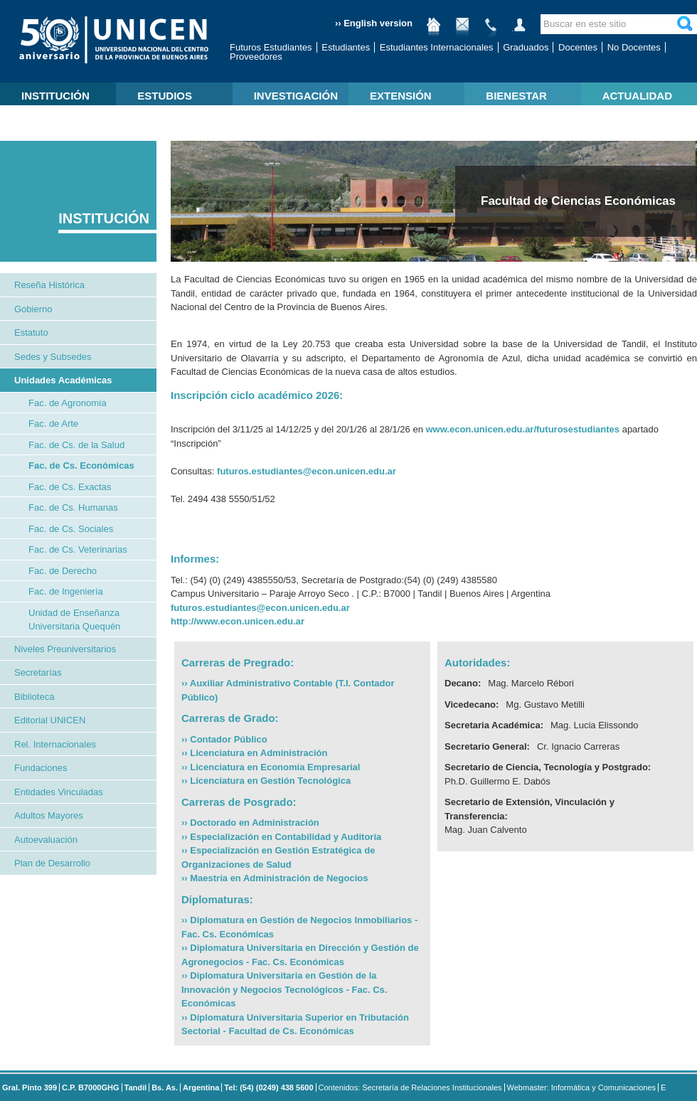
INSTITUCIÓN (55, 96)
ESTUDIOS (164, 96)
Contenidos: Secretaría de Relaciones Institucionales (410, 1087)
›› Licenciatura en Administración (254, 753)
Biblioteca (34, 696)
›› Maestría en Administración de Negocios (274, 878)
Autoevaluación (46, 839)
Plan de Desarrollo (52, 863)
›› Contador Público (224, 739)
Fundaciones (40, 767)
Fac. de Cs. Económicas (81, 465)
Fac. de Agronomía (67, 403)
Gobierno (33, 309)
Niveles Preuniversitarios (65, 649)
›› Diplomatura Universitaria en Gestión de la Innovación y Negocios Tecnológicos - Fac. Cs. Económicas (284, 989)
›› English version (374, 23)
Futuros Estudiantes (271, 47)
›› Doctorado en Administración (250, 822)
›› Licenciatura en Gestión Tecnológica (266, 780)
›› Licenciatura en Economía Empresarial (270, 767)
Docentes (577, 47)
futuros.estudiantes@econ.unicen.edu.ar (306, 471)
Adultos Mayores (48, 815)
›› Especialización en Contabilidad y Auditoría (281, 836)
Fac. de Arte (53, 423)
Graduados (525, 47)
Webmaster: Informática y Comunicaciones (581, 1087)
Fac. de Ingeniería (65, 591)
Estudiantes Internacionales (437, 47)
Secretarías (37, 672)
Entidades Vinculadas (58, 792)
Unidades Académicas (63, 380)
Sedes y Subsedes (52, 356)
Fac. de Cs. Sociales (70, 528)
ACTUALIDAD (637, 96)
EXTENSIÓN (401, 96)
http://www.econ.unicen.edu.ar (237, 621)
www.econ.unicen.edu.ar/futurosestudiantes (522, 429)
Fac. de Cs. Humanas (73, 507)
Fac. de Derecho (62, 570)
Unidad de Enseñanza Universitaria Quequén (74, 619)
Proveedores (256, 56)
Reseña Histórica (49, 285)
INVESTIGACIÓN (296, 96)
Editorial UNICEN (49, 720)
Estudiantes (345, 47)
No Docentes (634, 47)
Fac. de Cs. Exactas (69, 487)
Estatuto (31, 332)
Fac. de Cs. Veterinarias (77, 549)
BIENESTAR (516, 96)
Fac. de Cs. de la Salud (76, 445)
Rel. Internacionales (55, 744)
